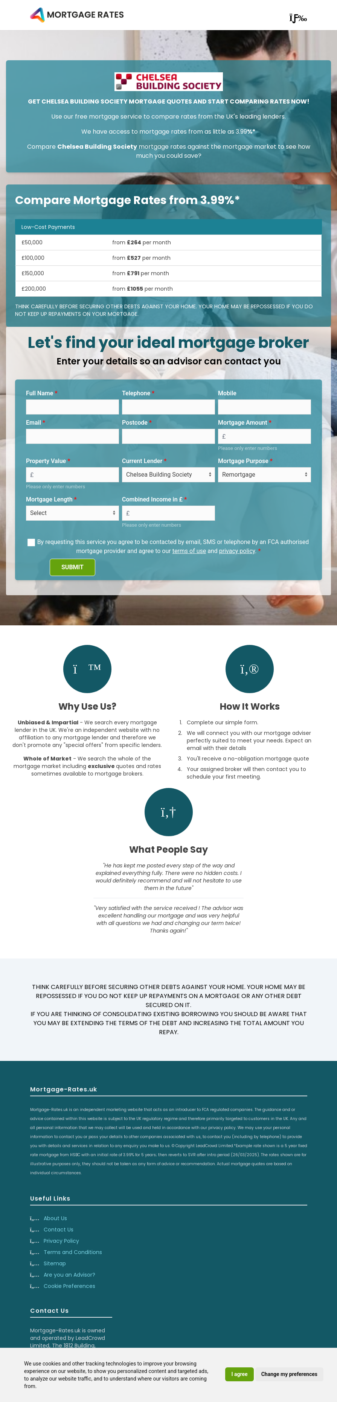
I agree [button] (239, 1374)
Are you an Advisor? (69, 1275)
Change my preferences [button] (289, 1374)
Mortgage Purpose (243, 461)
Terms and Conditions (73, 1252)
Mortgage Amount (242, 422)
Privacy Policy (61, 1241)
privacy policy (237, 551)
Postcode (135, 422)
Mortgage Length (49, 499)
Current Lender (142, 461)
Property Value (46, 461)
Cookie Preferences (69, 1286)
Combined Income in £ (152, 499)
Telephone (136, 393)
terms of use (189, 551)
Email (33, 422)
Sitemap (55, 1263)
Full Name (39, 393)
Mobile (227, 393)
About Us (55, 1218)
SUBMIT (72, 567)
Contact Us (58, 1229)
